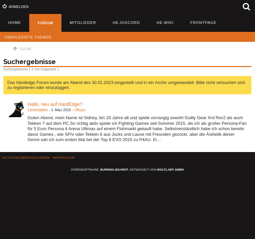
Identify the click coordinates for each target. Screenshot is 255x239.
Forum (45, 23)
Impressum (63, 157)
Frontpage (203, 23)
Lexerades (38, 109)
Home (14, 23)
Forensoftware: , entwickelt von (127, 169)
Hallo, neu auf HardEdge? (55, 104)
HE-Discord (126, 23)
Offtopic (80, 110)
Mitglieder (83, 23)
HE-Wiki (165, 23)
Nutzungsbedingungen (26, 157)
